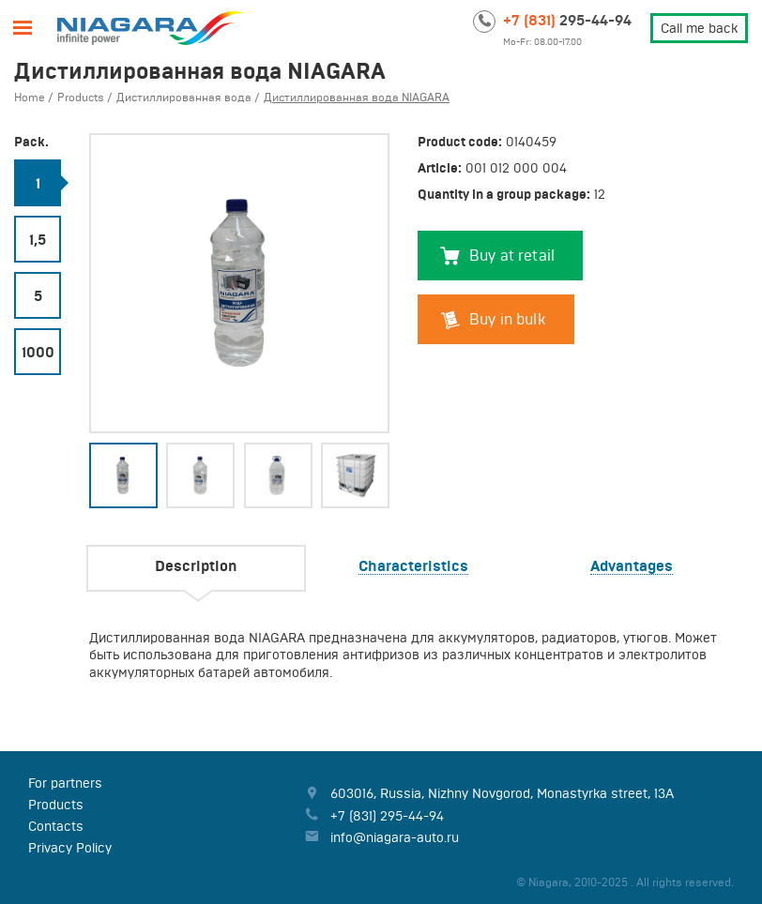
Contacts (56, 826)
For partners (65, 783)
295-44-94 (567, 19)
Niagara (150, 28)
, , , (502, 793)
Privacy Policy (70, 847)
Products (56, 804)
